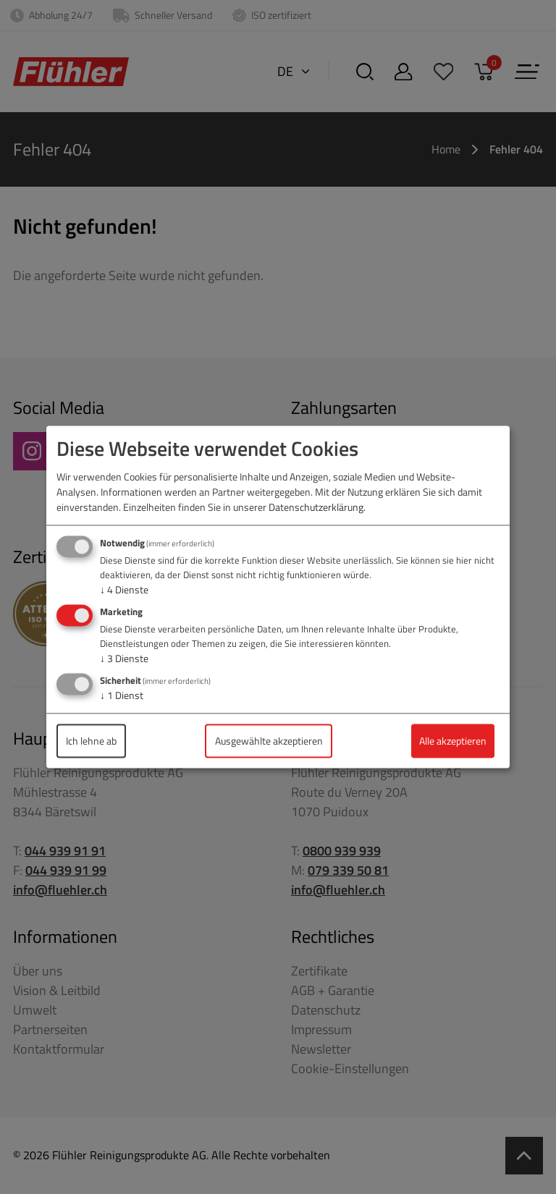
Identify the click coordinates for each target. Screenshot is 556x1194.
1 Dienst (121, 695)
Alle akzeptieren (452, 740)
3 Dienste (124, 658)
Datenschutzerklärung (316, 507)
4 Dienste (124, 590)
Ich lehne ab (91, 740)
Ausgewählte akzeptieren (269, 740)
